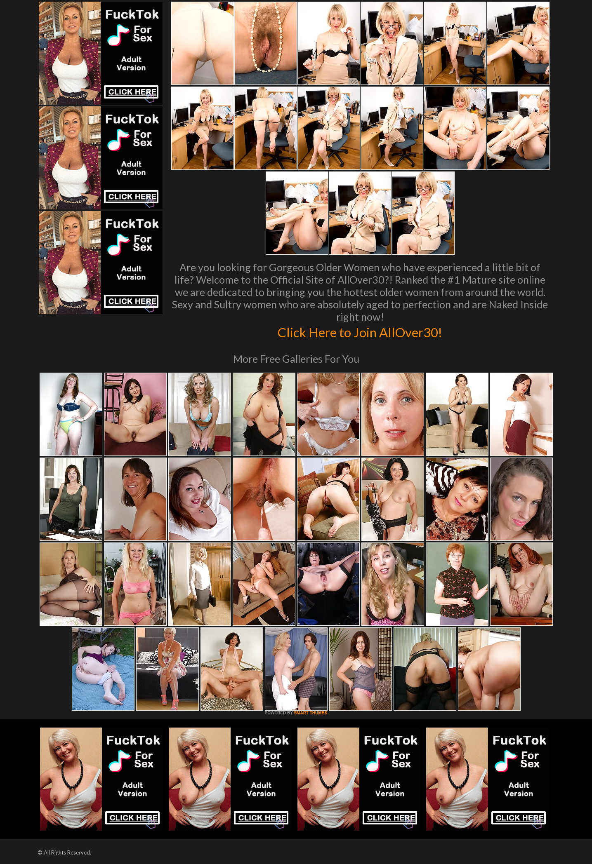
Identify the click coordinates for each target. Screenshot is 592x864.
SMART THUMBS (310, 713)
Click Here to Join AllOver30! (360, 331)
